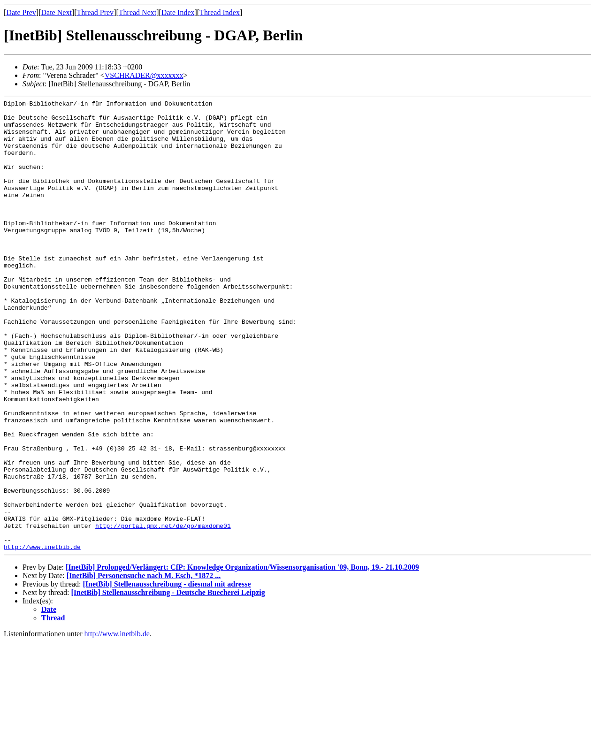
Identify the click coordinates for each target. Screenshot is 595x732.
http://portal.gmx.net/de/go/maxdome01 (163, 611)
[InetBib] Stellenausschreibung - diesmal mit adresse (167, 674)
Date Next (56, 12)
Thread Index (219, 12)
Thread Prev (95, 12)
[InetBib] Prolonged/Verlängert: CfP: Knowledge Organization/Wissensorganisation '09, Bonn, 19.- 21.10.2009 (242, 657)
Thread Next (137, 12)
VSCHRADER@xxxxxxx (144, 75)
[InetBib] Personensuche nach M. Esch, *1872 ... (144, 666)
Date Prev (21, 12)
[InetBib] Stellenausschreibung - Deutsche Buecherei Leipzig (168, 682)
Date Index (178, 12)
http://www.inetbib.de (42, 637)
